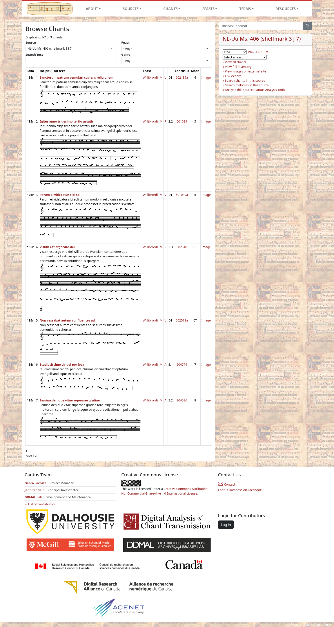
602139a (182, 77)
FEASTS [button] (208, 8)
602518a (182, 320)
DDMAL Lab (33, 497)
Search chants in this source (245, 80)
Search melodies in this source (247, 85)
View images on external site (245, 71)
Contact (226, 484)
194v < (252, 52)
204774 (181, 364)
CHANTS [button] (170, 8)
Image (206, 77)
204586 (181, 400)
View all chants (235, 62)
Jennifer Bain (35, 490)
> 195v (263, 52)
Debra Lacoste (35, 483)
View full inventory (238, 67)
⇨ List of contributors (40, 504)
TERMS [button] (245, 8)
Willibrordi (150, 77)
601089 (181, 121)
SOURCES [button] (131, 8)
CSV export (233, 76)
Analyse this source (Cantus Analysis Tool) (255, 90)
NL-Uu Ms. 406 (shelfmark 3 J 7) (262, 38)
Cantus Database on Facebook (240, 490)
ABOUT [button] (92, 8)
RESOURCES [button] (286, 8)
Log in (226, 524)
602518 (181, 247)
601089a (182, 195)
